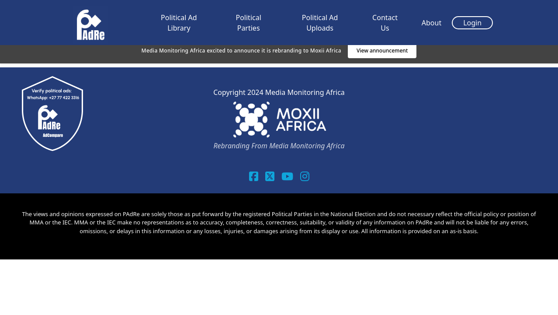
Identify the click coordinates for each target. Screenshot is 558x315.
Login (472, 23)
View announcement (382, 50)
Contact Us (385, 23)
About (431, 23)
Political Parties (248, 23)
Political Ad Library (179, 23)
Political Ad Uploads (320, 23)
